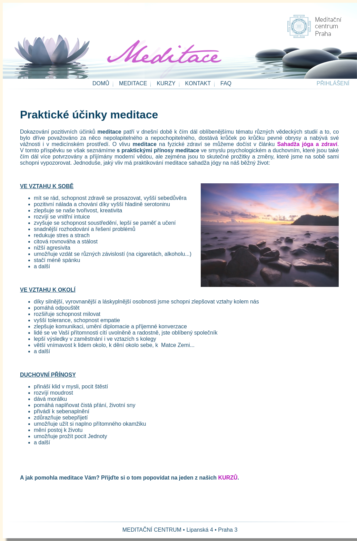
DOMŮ (100, 83)
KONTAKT (198, 83)
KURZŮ (228, 478)
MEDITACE (133, 83)
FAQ (225, 83)
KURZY (166, 83)
